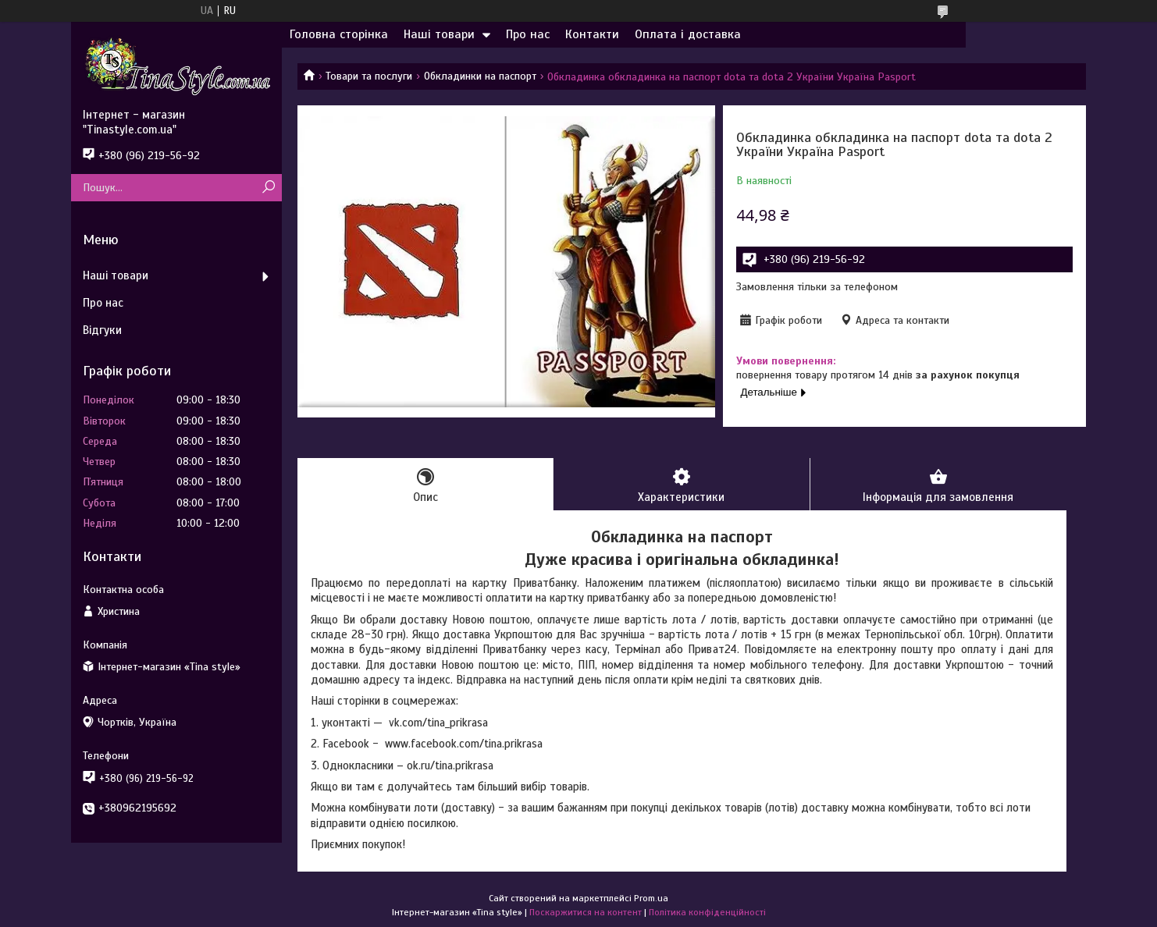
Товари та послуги (369, 76)
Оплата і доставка (688, 34)
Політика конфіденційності (707, 912)
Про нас (528, 34)
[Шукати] (268, 187)
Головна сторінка (339, 34)
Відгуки (102, 330)
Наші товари (439, 34)
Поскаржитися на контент (585, 912)
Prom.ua (651, 898)
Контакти (592, 34)
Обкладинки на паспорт (480, 76)
